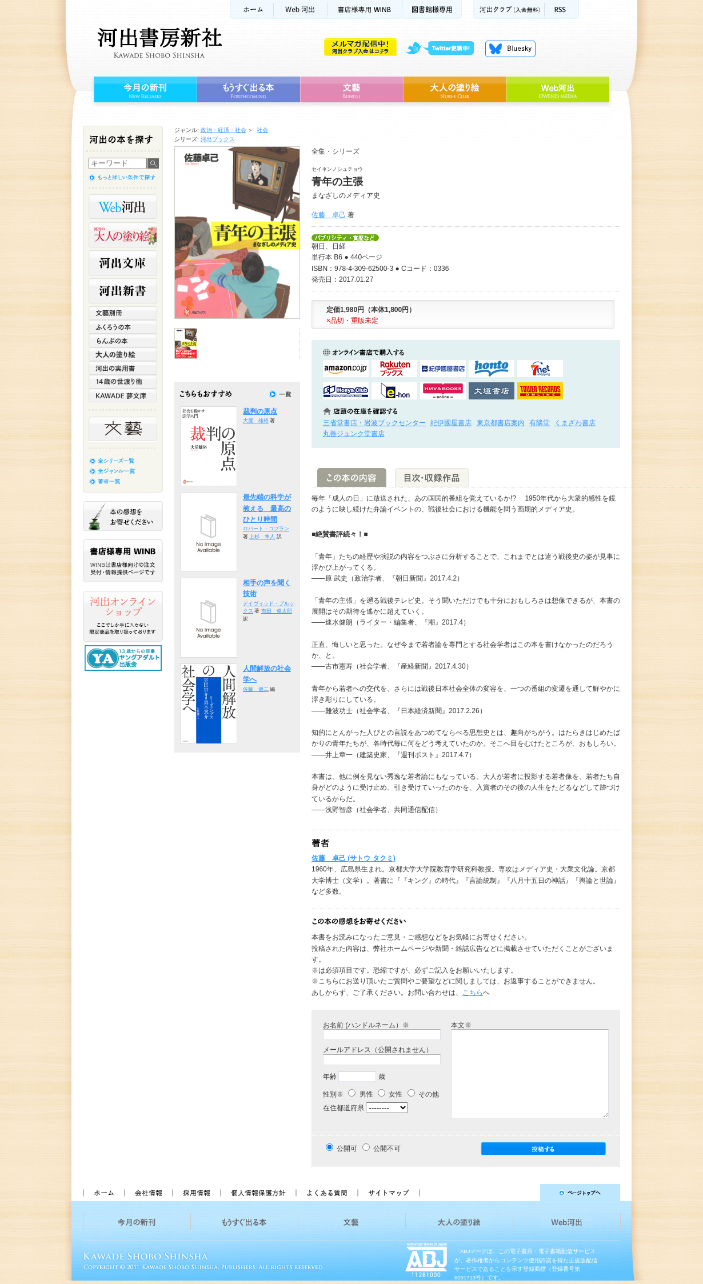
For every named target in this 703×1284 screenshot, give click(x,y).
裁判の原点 (260, 411)
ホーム (251, 9)
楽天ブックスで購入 (394, 368)
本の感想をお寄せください (123, 516)
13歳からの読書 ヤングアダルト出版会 (125, 658)
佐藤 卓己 (328, 215)
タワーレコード (540, 390)
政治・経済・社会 (223, 130)
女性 (390, 1094)
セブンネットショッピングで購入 (540, 368)
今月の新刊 (144, 90)
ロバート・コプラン (266, 528)
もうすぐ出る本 (248, 90)
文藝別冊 (123, 313)
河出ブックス (218, 139)
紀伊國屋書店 (451, 423)
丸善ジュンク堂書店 (354, 434)
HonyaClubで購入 (346, 390)
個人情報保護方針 (257, 1192)
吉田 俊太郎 (276, 611)
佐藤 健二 (256, 689)
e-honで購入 (394, 390)
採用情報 (196, 1192)
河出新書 (123, 290)
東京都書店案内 (501, 423)
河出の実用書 (123, 368)
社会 (262, 130)
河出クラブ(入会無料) (509, 9)
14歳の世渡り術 (123, 382)
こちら (472, 993)
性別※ (333, 1094)
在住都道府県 (343, 1108)
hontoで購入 (491, 368)
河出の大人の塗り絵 (123, 234)
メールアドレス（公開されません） (378, 1050)
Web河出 (300, 9)
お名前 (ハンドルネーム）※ (366, 1025)
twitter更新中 (443, 48)
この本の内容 (351, 477)
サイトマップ (388, 1192)
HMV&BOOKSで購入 (443, 390)
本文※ (461, 1025)
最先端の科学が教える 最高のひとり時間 (267, 508)
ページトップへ (525, 1192)
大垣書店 (491, 390)
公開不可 (387, 1149)
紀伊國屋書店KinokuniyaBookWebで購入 (443, 368)
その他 (423, 1094)
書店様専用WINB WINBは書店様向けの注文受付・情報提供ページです (123, 560)
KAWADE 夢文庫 (123, 395)
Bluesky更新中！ (510, 48)
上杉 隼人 (262, 536)
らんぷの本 (123, 340)
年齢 (330, 1077)
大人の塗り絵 (454, 90)
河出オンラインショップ (123, 616)
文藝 (351, 90)
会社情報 (148, 1192)
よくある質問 (326, 1192)
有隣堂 (539, 423)
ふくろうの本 (123, 327)
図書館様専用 (432, 9)
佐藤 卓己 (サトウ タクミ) (353, 858)
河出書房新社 (158, 43)
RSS (562, 9)
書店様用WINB (365, 9)
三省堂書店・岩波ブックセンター (374, 423)
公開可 (347, 1149)
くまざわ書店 (575, 423)
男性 (360, 1094)
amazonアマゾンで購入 (346, 368)
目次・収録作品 (432, 477)
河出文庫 (123, 262)
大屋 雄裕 (256, 420)
